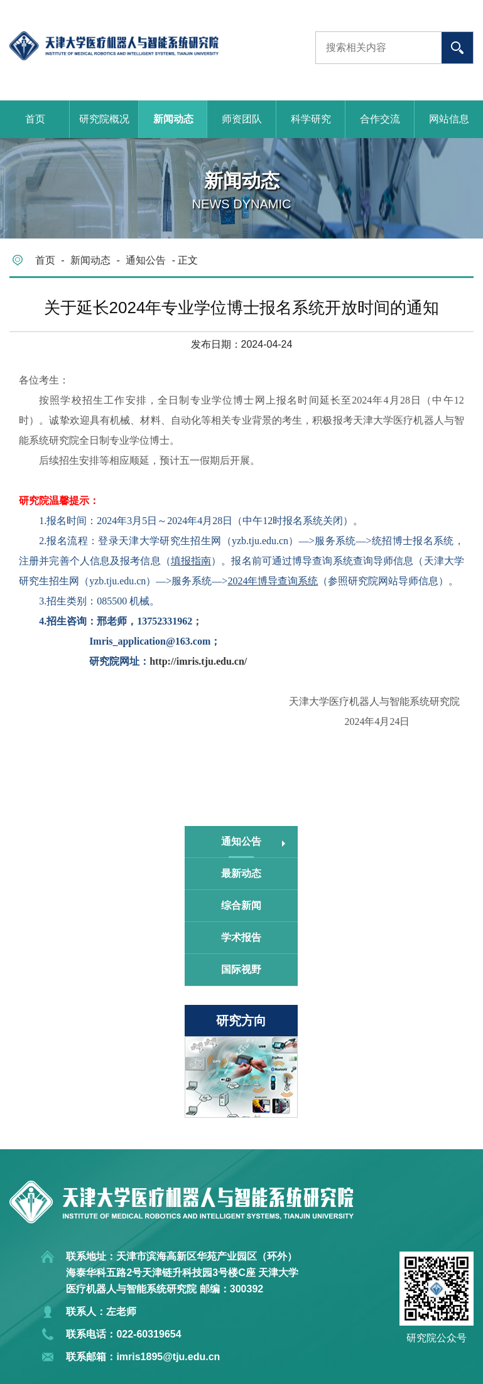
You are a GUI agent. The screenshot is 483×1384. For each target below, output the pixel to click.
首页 (35, 119)
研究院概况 (104, 119)
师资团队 (242, 119)
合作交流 (380, 119)
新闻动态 (173, 119)
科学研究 (311, 119)
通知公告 (146, 260)
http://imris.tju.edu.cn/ (198, 661)
